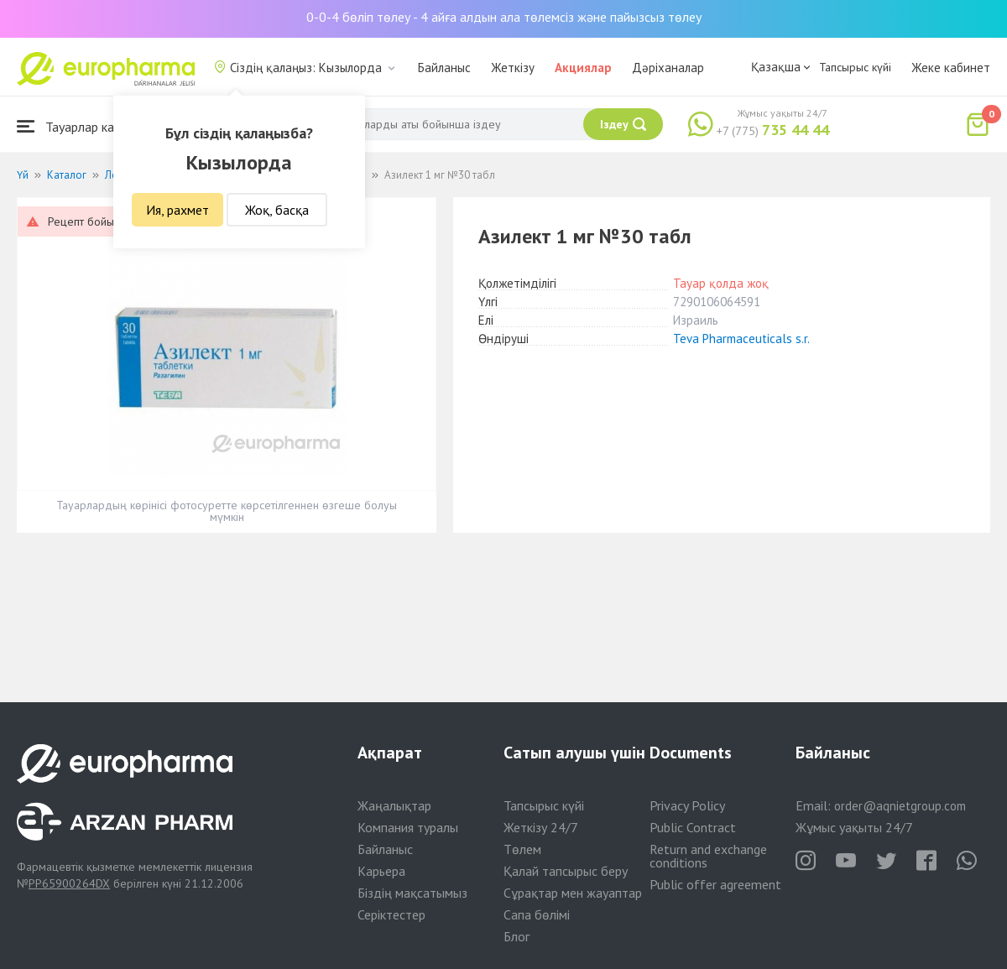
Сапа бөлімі (536, 914)
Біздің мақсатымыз (412, 892)
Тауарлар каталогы (85, 126)
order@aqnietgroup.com (900, 806)
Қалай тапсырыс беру (565, 870)
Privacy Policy (687, 805)
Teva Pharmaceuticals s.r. (741, 338)
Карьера (381, 870)
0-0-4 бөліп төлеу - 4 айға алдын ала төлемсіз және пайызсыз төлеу (504, 16)
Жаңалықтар (394, 805)
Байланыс (444, 68)
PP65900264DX (69, 883)
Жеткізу (513, 68)
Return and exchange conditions (708, 856)
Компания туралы (407, 827)
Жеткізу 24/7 (540, 827)
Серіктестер (391, 914)
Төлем (522, 849)
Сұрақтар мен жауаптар (572, 892)
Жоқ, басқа (277, 209)
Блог (516, 936)
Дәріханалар (668, 68)
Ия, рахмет (177, 209)
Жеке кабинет (950, 68)
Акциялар (583, 68)
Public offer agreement (715, 884)
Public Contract (693, 827)
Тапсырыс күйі (855, 67)
